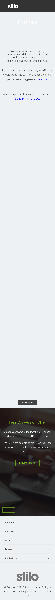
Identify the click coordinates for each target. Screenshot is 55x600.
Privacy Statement (28, 591)
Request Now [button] (27, 462)
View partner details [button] (27, 402)
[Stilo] (13, 6)
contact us (41, 79)
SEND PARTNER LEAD (27, 98)
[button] (48, 6)
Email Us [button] (8, 510)
